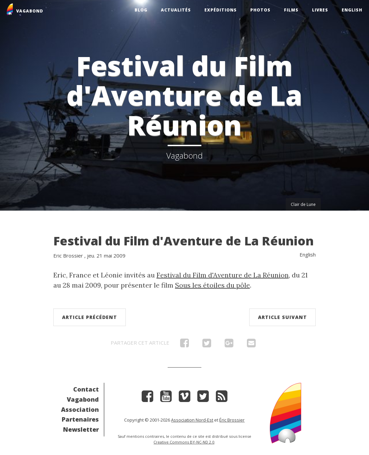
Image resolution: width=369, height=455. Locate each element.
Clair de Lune (303, 204)
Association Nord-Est (192, 420)
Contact (86, 389)
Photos (260, 10)
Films (291, 10)
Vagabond (83, 399)
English (352, 10)
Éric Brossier (232, 420)
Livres (320, 10)
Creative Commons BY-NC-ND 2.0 (183, 442)
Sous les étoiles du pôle (212, 285)
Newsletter (81, 429)
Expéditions (220, 10)
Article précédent (89, 317)
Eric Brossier (68, 255)
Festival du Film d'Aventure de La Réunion (183, 241)
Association (80, 409)
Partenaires (80, 419)
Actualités (176, 10)
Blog (141, 10)
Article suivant (282, 317)
